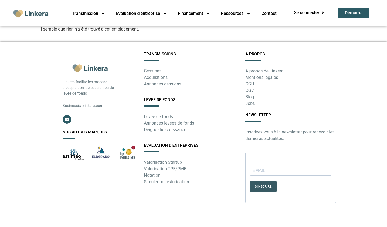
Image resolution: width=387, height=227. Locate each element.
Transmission (88, 13)
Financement (194, 13)
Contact (269, 13)
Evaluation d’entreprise (141, 13)
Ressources (236, 13)
